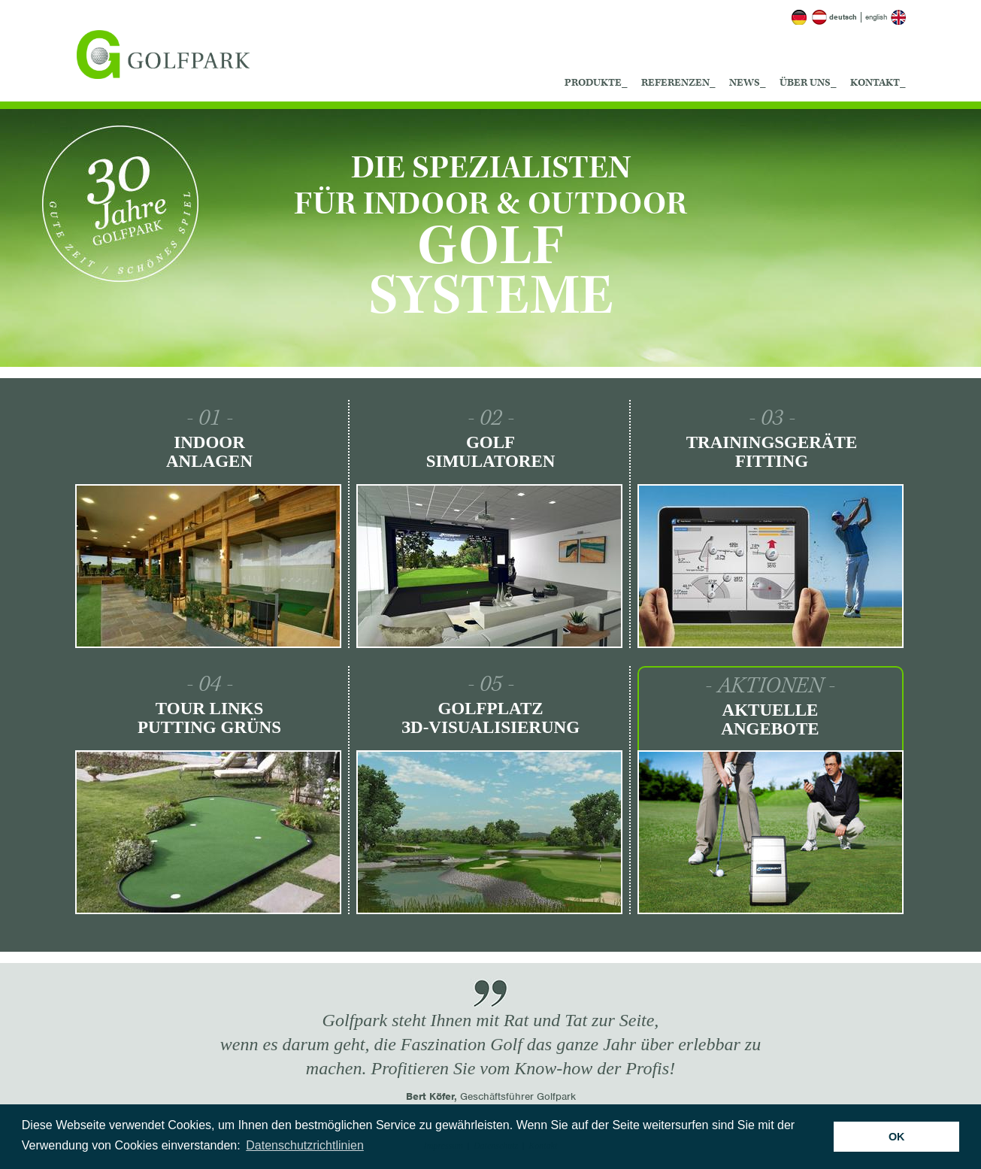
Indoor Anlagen (209, 452)
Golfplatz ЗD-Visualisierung (490, 718)
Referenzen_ (678, 82)
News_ (747, 82)
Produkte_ (596, 82)
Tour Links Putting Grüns (209, 718)
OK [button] (897, 1137)
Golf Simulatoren (491, 452)
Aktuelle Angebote (770, 719)
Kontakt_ (878, 82)
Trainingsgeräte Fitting (772, 452)
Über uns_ (808, 82)
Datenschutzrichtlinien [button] (305, 1145)
